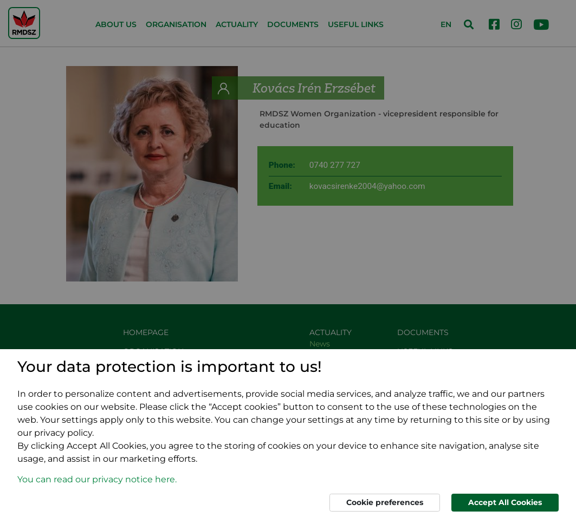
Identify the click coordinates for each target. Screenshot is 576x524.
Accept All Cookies (505, 502)
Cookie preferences (384, 502)
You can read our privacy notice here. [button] (97, 479)
